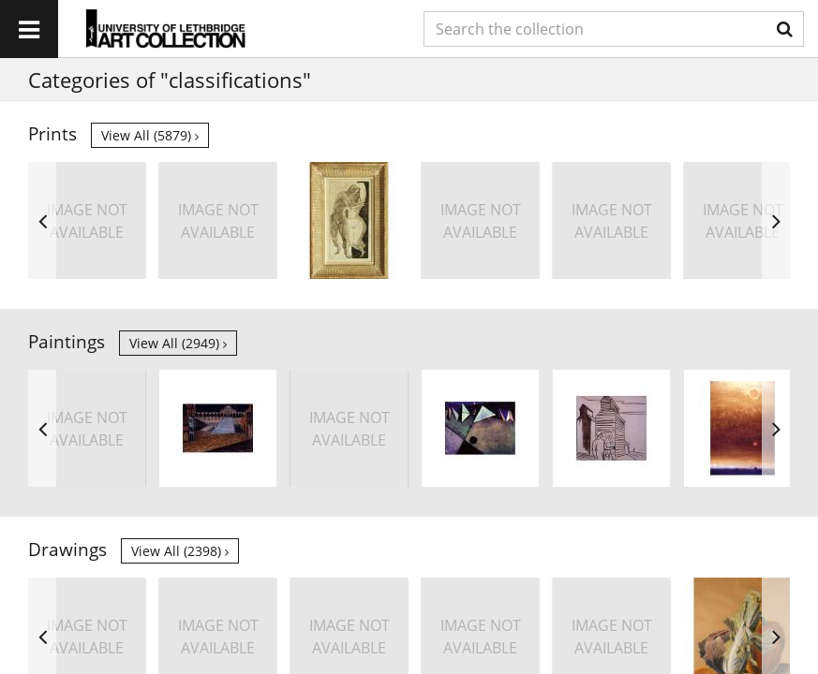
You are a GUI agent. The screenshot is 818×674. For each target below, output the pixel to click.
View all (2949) (178, 343)
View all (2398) (180, 551)
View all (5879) (150, 135)
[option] (86, 220)
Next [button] (776, 220)
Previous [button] (42, 220)
